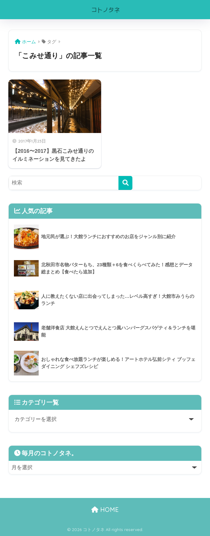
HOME (105, 509)
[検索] (125, 183)
